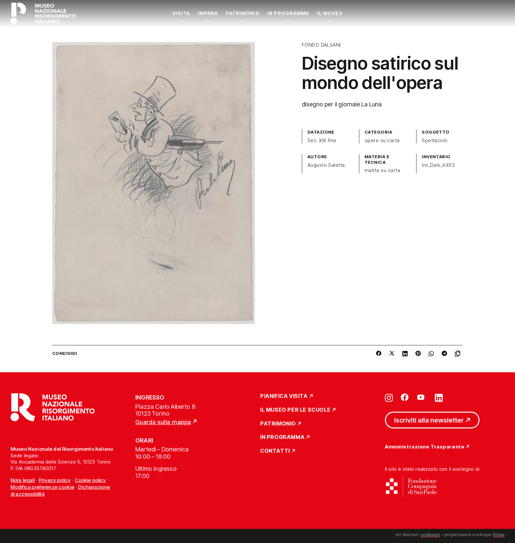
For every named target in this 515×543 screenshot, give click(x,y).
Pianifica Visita (284, 396)
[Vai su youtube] (421, 397)
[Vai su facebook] (405, 397)
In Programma (288, 13)
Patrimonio (242, 13)
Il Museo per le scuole (295, 410)
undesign (430, 534)
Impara (208, 13)
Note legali (23, 480)
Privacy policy (55, 480)
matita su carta (382, 170)
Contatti (275, 451)
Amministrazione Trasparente (424, 447)
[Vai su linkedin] (439, 397)
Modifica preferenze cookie (42, 487)
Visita (181, 13)
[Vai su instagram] (389, 397)
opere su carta (382, 140)
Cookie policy (90, 480)
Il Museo (330, 13)
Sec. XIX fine (322, 140)
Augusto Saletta (326, 165)
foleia (498, 534)
